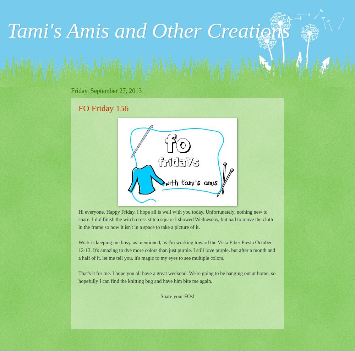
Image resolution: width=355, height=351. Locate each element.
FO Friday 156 (103, 108)
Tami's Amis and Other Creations (148, 30)
